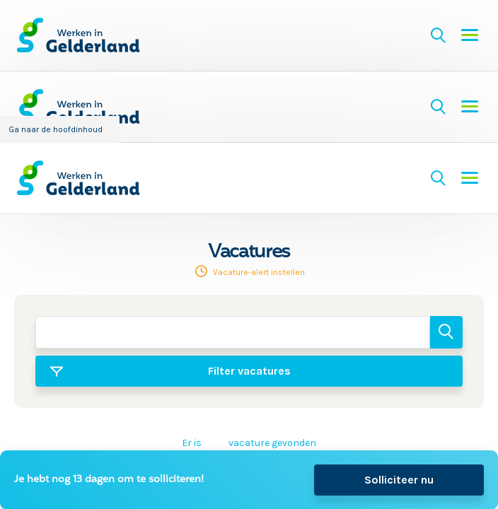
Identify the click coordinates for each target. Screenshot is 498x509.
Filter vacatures (249, 371)
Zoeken (438, 35)
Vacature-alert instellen (259, 272)
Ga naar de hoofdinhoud (55, 129)
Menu (470, 35)
